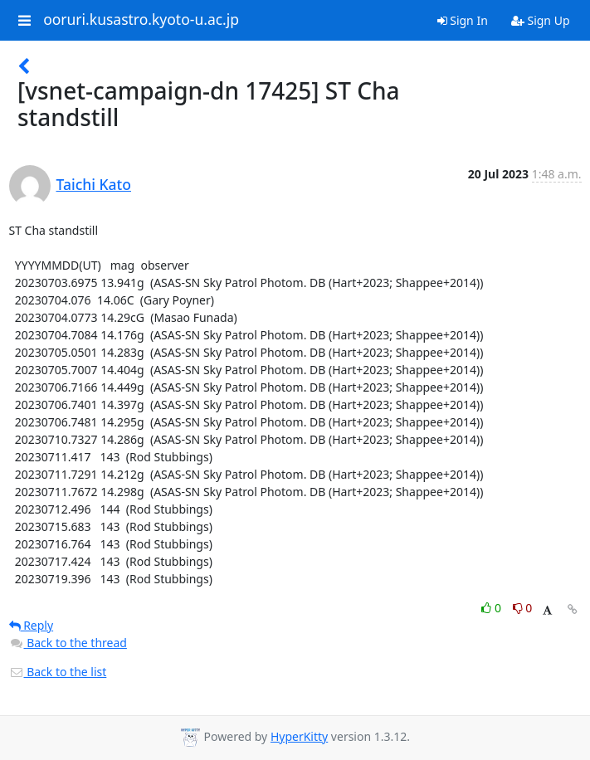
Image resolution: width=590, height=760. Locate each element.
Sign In (462, 20)
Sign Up (540, 20)
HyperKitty (299, 736)
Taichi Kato (93, 184)
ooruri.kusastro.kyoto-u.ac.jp (141, 20)
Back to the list (58, 672)
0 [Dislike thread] (523, 608)
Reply (31, 625)
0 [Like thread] (492, 608)
